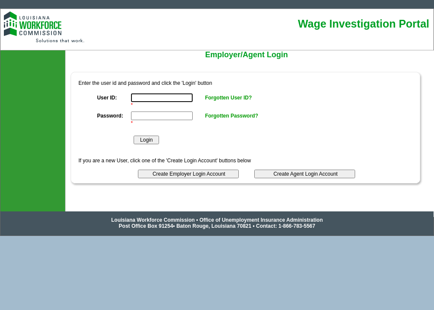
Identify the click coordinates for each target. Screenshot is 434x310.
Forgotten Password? (231, 116)
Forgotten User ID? (228, 98)
